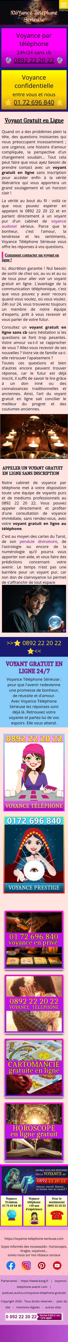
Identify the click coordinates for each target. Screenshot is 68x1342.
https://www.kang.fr (34, 1281)
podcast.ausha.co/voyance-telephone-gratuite (34, 1293)
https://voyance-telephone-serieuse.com (33, 1238)
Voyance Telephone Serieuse (34, 16)
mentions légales (28, 1307)
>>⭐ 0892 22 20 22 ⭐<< (34, 647)
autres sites (53, 1307)
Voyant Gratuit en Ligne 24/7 (34, 667)
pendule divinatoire (38, 541)
